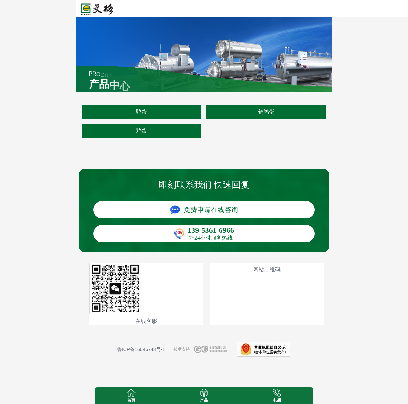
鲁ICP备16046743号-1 (141, 349)
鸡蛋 (141, 130)
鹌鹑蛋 (266, 112)
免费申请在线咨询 (210, 209)
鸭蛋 (141, 112)
